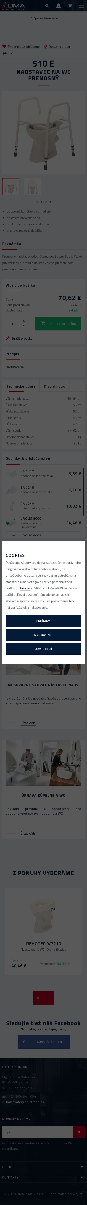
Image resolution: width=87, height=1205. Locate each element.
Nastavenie (43, 634)
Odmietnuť (43, 648)
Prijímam (43, 620)
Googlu (25, 588)
